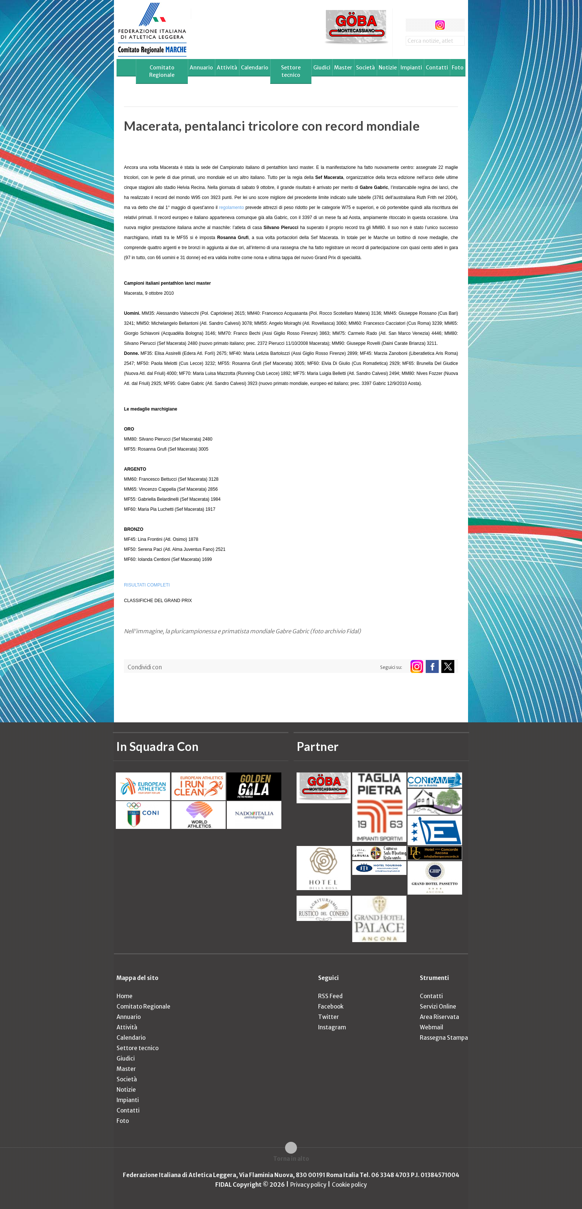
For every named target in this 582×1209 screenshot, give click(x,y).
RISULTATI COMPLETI (147, 585)
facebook (412, 25)
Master (343, 67)
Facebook (330, 1006)
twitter (426, 25)
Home (125, 996)
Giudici (321, 67)
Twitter (328, 1016)
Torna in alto (291, 1158)
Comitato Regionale (161, 71)
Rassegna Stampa (444, 1037)
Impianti (411, 67)
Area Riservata (439, 1016)
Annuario (201, 67)
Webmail (431, 1027)
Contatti (437, 67)
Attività (227, 67)
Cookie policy (349, 1184)
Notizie (388, 67)
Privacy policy (308, 1184)
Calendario (254, 67)
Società (365, 67)
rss (453, 25)
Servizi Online (438, 1006)
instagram (440, 25)
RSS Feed (330, 996)
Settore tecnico (291, 71)
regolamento (231, 207)
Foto (458, 67)
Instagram (332, 1027)
